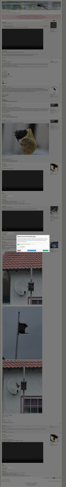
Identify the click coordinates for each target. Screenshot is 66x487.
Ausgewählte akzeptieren (32, 250)
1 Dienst (22, 245)
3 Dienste (22, 247)
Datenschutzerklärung (28, 240)
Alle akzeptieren (45, 250)
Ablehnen (19, 250)
